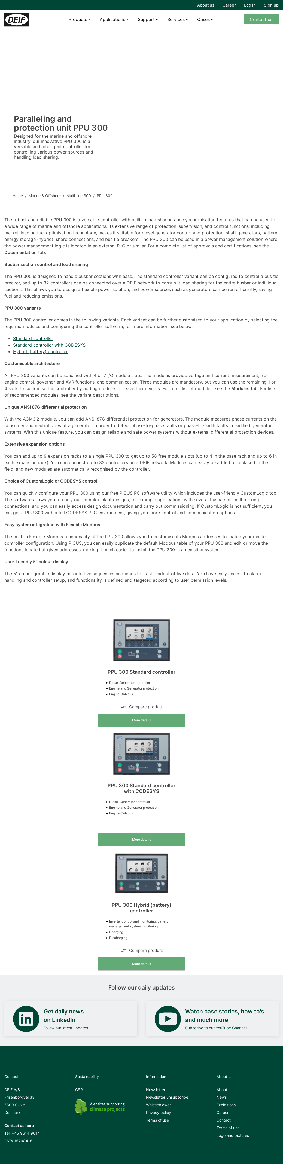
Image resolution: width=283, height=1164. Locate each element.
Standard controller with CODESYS (49, 345)
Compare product (141, 707)
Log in (250, 5)
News (222, 1097)
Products (78, 19)
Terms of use (157, 1120)
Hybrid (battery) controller (40, 351)
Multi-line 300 (78, 195)
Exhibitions (226, 1104)
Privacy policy (158, 1112)
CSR (79, 1089)
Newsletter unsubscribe (167, 1097)
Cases (203, 19)
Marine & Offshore (45, 195)
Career (229, 5)
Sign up (271, 5)
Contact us (261, 19)
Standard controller (33, 338)
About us (205, 5)
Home (18, 195)
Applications (112, 19)
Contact (224, 1120)
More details (141, 720)
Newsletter (155, 1089)
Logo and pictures (233, 1135)
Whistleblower (158, 1104)
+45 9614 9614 (26, 1133)
